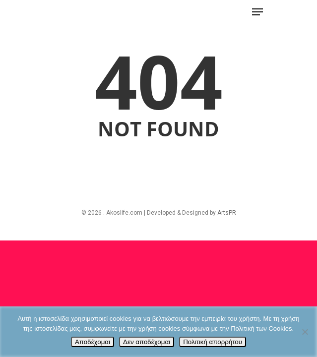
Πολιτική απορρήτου (212, 342)
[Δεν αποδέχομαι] (305, 332)
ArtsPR (226, 212)
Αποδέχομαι (92, 342)
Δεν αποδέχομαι (146, 342)
